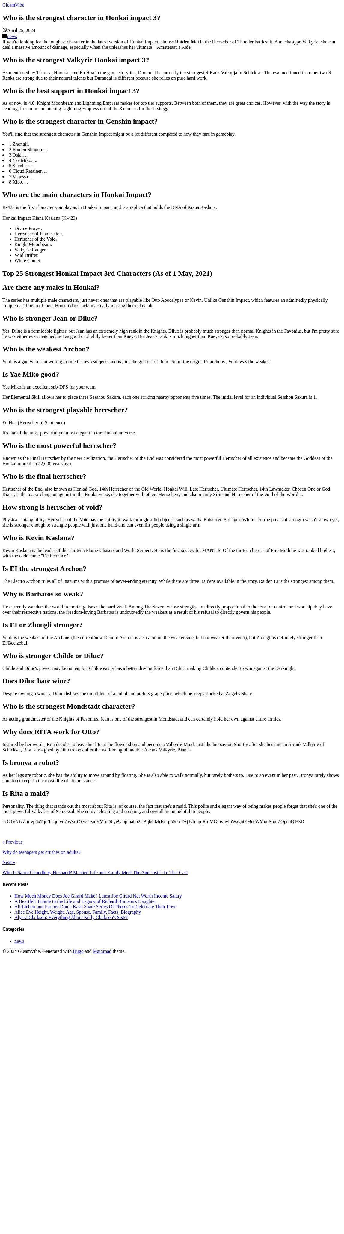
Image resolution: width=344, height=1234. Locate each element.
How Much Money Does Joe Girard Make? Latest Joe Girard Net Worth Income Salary (98, 895)
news (12, 36)
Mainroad (102, 951)
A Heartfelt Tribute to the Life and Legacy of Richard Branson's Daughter (85, 901)
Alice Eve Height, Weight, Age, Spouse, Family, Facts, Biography (77, 912)
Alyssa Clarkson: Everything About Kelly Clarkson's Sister (71, 917)
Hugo (78, 951)
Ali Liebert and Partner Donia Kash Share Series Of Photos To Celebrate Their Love (95, 906)
